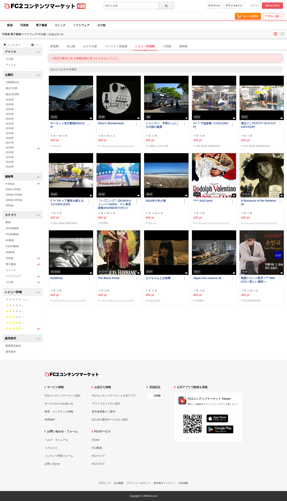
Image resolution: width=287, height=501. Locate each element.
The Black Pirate (109, 278)
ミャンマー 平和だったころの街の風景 (162, 125)
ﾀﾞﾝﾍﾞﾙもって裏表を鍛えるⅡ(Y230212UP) (67, 202)
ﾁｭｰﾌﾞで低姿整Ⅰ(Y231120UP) (210, 125)
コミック (60, 25)
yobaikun (200, 300)
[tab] (168, 46)
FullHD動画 (12, 246)
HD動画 (10, 252)
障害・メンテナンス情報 (59, 411)
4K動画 (10, 240)
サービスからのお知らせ (59, 403)
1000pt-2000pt (14, 194)
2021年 (10, 123)
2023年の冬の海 (155, 200)
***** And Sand (202, 200)
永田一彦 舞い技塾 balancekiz (257, 146)
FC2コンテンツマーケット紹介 (63, 395)
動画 (10, 25)
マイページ (214, 5)
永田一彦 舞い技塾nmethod (208, 146)
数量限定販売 (13, 345)
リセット (36, 44)
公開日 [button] (22, 75)
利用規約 (50, 419)
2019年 (10, 133)
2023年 (10, 113)
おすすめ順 (90, 46)
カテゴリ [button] (22, 215)
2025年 (10, 104)
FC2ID (95, 439)
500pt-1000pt (13, 189)
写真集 (24, 25)
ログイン (255, 5)
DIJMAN (104, 223)
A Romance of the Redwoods (258, 202)
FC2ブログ (98, 463)
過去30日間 (12, 94)
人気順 (167, 46)
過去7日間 (11, 88)
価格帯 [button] (22, 177)
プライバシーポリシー (138, 483)
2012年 (10, 166)
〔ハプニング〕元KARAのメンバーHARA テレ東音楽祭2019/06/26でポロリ (114, 204)
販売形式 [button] (22, 338)
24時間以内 (12, 82)
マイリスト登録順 (116, 46)
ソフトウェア (81, 25)
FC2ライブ (98, 455)
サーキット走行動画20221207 (67, 125)
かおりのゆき (154, 300)
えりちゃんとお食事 (158, 278)
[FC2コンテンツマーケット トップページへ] (72, 374)
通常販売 (11, 351)
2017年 (10, 142)
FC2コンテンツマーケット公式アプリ (114, 395)
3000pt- (10, 205)
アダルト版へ (273, 16)
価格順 (183, 46)
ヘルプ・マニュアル (56, 439)
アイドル (11, 64)
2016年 (23, 148)
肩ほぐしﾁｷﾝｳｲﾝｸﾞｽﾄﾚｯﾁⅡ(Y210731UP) (258, 125)
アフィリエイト (234, 5)
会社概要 (118, 483)
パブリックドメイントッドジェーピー (118, 146)
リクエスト (51, 447)
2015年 (10, 152)
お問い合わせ (52, 463)
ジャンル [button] (22, 52)
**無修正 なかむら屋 (158, 146)
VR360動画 (12, 234)
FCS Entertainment (252, 300)
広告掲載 (183, 483)
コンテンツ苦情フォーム (59, 455)
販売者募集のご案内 (103, 411)
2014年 (10, 157)
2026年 (10, 99)
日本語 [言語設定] (157, 395)
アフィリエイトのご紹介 (106, 403)
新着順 (54, 46)
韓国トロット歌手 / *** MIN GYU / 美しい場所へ (258, 279)
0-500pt (23, 183)
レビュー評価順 (145, 46)
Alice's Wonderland (111, 123)
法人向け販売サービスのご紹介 (110, 419)
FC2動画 (97, 447)
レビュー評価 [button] (22, 292)
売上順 (71, 46)
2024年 (10, 109)
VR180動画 (12, 228)
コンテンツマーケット (50, 6)
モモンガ (57, 146)
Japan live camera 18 (207, 278)
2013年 (10, 161)
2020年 (10, 128)
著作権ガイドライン (164, 483)
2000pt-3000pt (14, 199)
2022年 (10, 118)
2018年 (10, 137)
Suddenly (56, 278)
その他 (101, 25)
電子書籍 (41, 25)
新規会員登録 (272, 5)
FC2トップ (105, 483)
